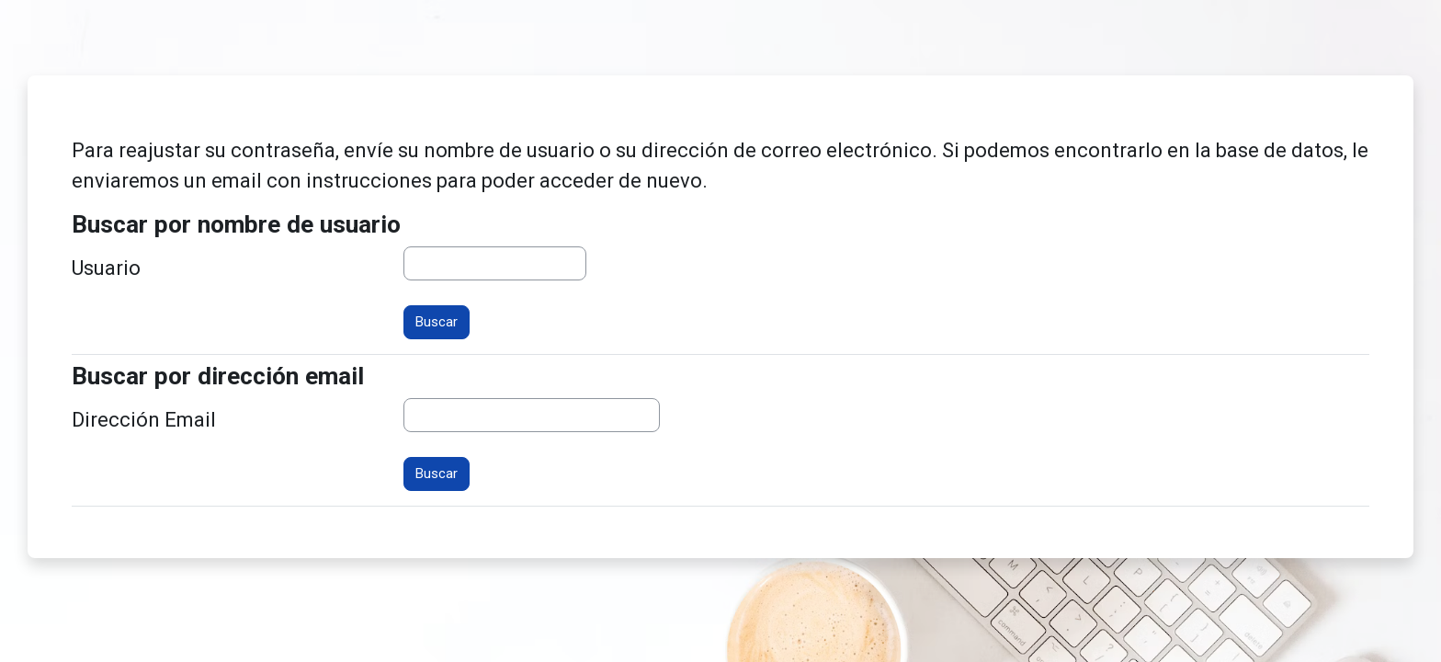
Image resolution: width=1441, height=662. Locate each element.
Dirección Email (144, 419)
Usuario (106, 268)
